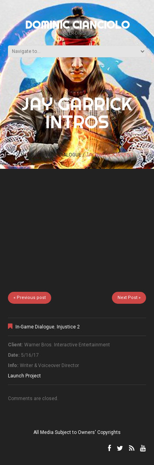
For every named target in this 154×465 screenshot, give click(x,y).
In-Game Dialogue (60, 155)
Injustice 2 (68, 327)
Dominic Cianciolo (77, 24)
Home (28, 155)
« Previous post (29, 297)
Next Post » (129, 297)
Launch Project (24, 376)
